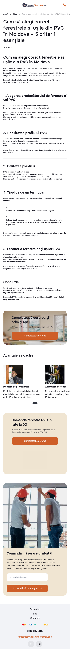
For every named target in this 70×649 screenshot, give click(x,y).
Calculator (35, 609)
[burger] (5, 5)
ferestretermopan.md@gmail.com (35, 636)
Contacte (35, 618)
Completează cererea (35, 335)
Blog (15, 14)
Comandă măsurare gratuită (27, 588)
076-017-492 (35, 631)
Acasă (5, 14)
